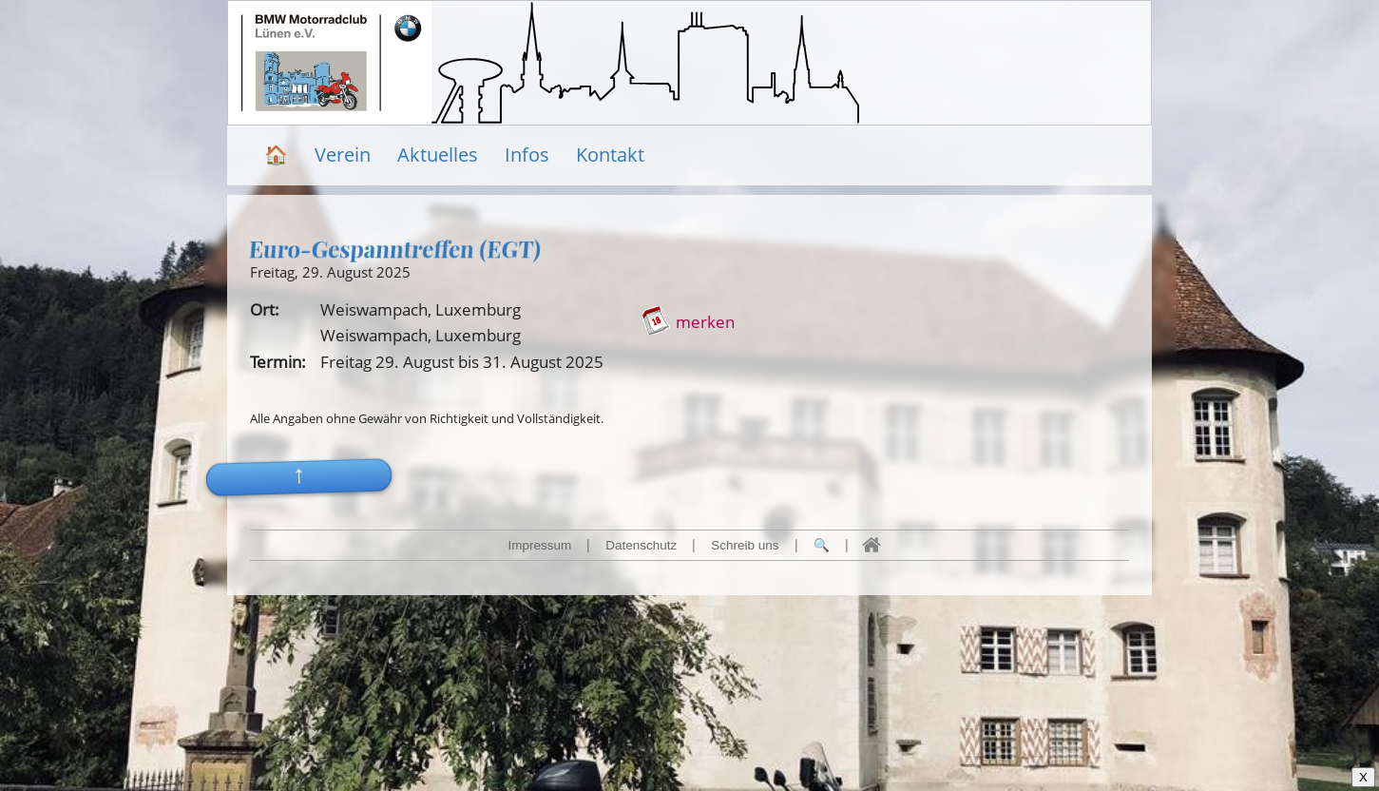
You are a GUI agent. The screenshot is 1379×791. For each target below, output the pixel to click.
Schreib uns (744, 545)
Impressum (539, 545)
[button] (299, 449)
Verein (343, 154)
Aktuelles (437, 154)
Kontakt (610, 154)
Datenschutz (641, 545)
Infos (527, 154)
